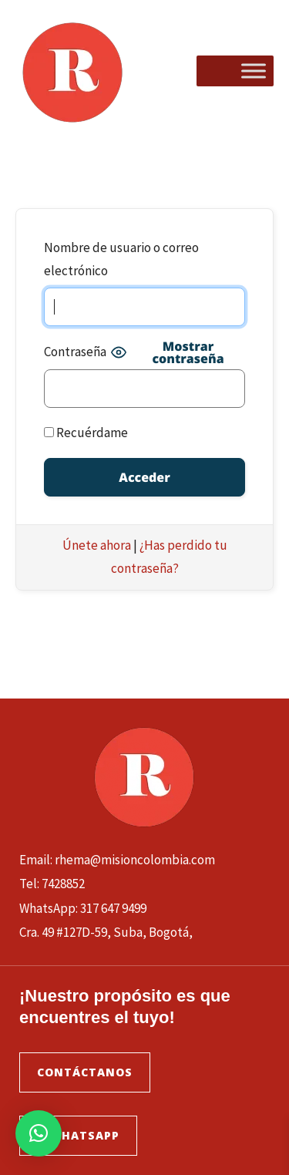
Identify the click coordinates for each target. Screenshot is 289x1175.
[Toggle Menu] (253, 70)
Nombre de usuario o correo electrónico (121, 259)
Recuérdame (86, 432)
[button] (38, 1133)
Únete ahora (96, 545)
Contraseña (75, 351)
